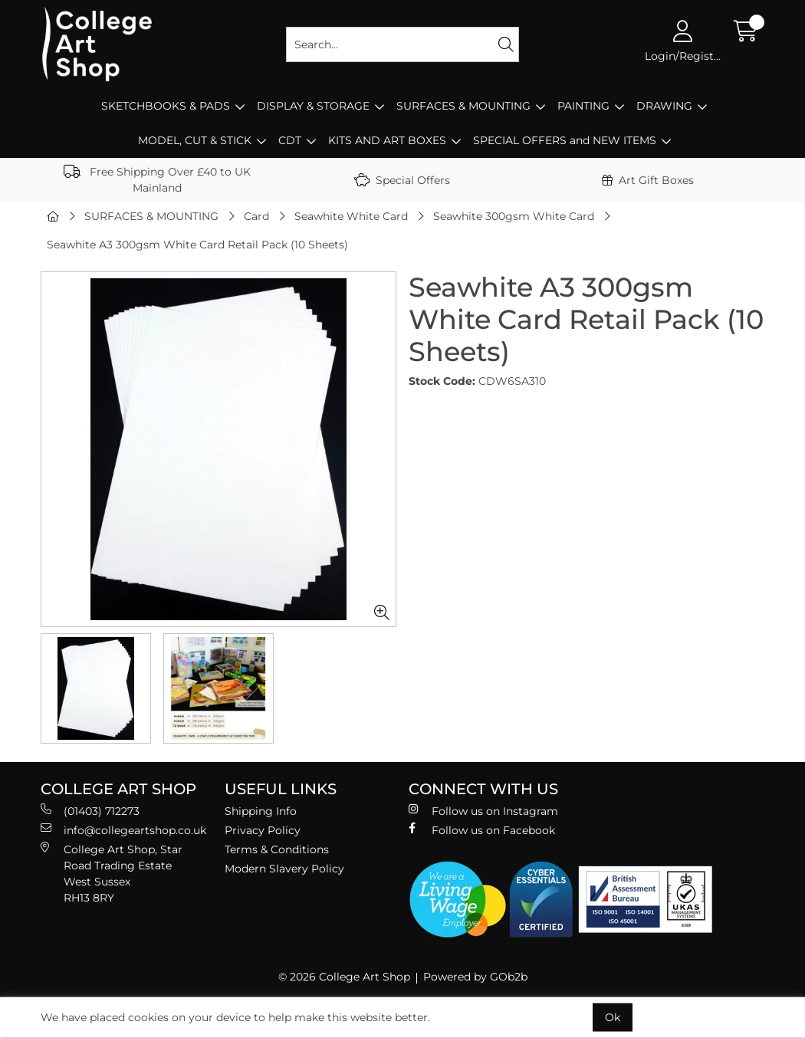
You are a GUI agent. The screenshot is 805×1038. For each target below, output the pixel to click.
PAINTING (583, 106)
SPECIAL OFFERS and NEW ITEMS (564, 140)
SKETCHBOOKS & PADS (165, 106)
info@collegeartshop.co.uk (123, 830)
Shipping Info (261, 811)
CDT (289, 140)
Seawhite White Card (351, 216)
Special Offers (402, 180)
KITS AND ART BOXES (387, 140)
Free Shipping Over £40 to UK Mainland (157, 180)
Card (256, 216)
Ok (612, 1017)
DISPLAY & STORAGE (313, 106)
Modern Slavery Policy (284, 868)
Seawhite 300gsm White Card (513, 216)
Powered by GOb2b (475, 977)
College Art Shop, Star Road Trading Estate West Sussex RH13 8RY (111, 873)
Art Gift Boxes (648, 180)
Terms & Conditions (277, 849)
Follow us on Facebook (482, 830)
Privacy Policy (263, 830)
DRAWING (664, 106)
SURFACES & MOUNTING (463, 106)
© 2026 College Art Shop (344, 977)
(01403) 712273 (90, 810)
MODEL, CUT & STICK (194, 140)
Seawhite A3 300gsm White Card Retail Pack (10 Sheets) (197, 244)
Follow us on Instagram (483, 810)
